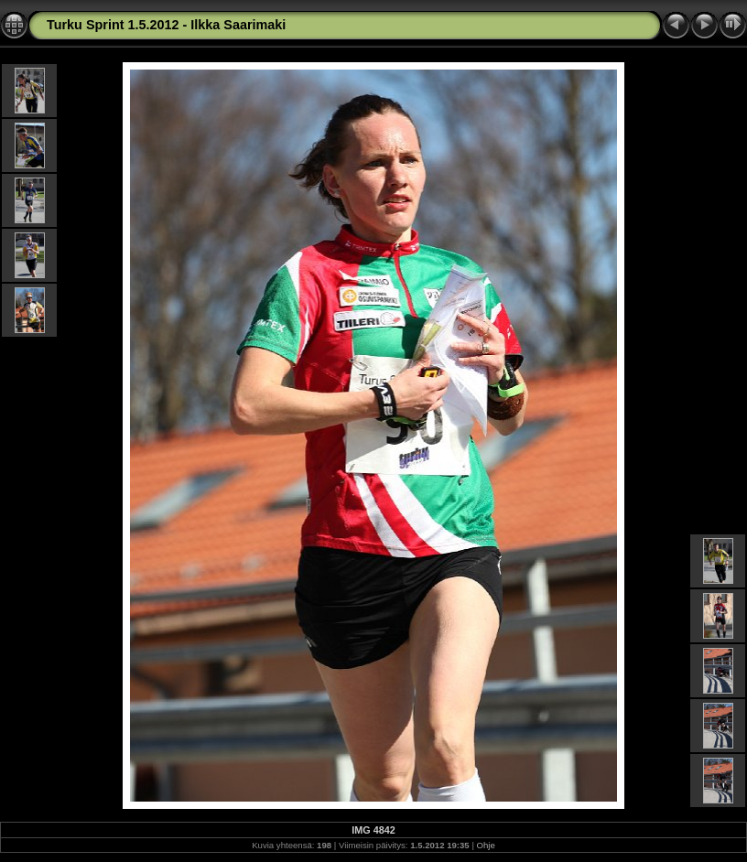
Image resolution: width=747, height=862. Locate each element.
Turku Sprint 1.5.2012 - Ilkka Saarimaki (166, 24)
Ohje (486, 845)
